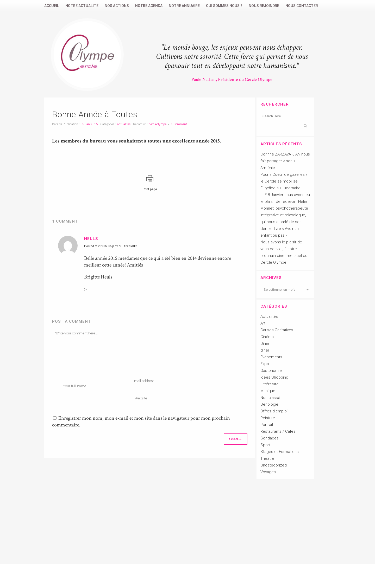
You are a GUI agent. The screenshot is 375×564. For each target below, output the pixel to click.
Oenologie (269, 404)
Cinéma (267, 336)
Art (262, 323)
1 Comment (179, 124)
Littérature (269, 384)
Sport (265, 445)
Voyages (268, 472)
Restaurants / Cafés (278, 431)
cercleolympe (157, 124)
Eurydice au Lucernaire (280, 188)
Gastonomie (271, 370)
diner (264, 350)
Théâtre (267, 458)
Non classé (270, 397)
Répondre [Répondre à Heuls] (130, 246)
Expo (264, 363)
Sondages (269, 438)
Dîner (265, 343)
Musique (267, 390)
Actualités (124, 124)
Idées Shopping (274, 377)
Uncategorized (273, 465)
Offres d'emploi (274, 411)
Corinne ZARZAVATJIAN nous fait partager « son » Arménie (285, 161)
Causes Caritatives (276, 330)
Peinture (267, 418)
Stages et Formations (279, 451)
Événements (271, 357)
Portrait (266, 424)
